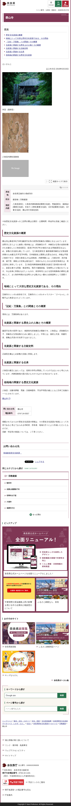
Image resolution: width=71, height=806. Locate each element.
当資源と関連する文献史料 (17, 48)
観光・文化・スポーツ (22, 721)
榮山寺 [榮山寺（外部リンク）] (5, 399)
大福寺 (9, 502)
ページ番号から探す (15, 703)
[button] (51, 4)
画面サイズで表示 (60, 181)
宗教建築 (12, 476)
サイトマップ (10, 756)
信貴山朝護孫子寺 (13, 489)
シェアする (39, 462)
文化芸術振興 (46, 721)
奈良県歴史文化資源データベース (45, 724)
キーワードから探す (15, 689)
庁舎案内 (8, 795)
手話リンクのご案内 (36, 782)
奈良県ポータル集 (61, 680)
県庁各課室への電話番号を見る (18, 790)
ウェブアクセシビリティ (15, 750)
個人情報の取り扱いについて (17, 740)
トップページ (7, 721)
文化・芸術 (36, 721)
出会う (29, 724)
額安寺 (9, 483)
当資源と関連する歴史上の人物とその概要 (23, 45)
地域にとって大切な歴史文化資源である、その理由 (27, 38)
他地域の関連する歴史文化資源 (19, 55)
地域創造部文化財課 (12, 453)
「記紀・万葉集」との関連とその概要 (21, 42)
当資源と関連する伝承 (15, 52)
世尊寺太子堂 (11, 495)
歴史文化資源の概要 (14, 35)
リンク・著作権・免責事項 (16, 745)
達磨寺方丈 (11, 508)
